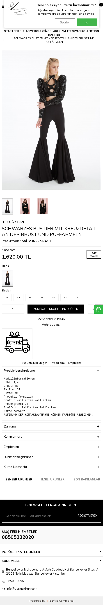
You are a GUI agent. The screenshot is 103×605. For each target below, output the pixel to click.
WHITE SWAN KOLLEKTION (80, 31)
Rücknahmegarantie (51, 457)
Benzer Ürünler (18, 479)
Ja (86, 22)
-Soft (51, 600)
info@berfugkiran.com (22, 588)
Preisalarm (58, 362)
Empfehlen (75, 362)
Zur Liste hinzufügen (34, 362)
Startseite (12, 31)
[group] (51, 120)
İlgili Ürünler (52, 479)
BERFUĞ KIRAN (13, 222)
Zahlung (51, 426)
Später (65, 22)
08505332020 (18, 537)
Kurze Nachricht (51, 467)
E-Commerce (64, 600)
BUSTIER (54, 34)
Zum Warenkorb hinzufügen (55, 309)
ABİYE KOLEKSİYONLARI (42, 31)
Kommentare (51, 436)
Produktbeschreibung (51, 370)
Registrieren (88, 515)
